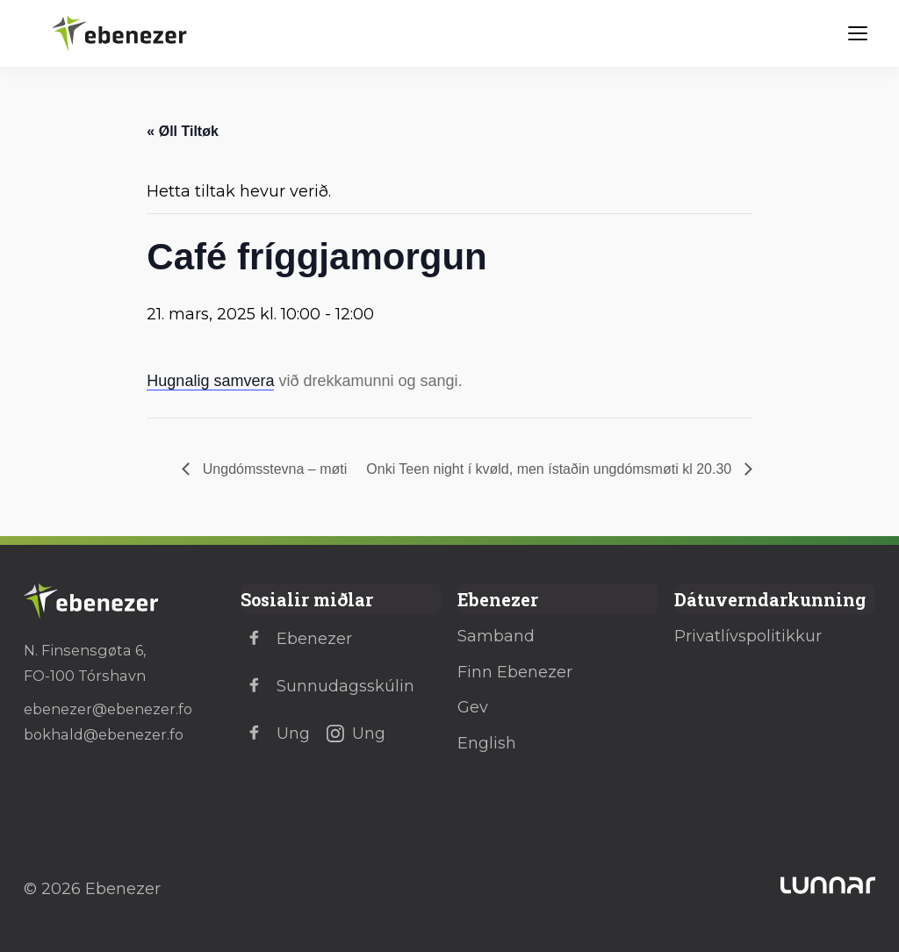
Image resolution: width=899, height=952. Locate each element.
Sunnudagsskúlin (327, 686)
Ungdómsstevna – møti (272, 469)
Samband (496, 636)
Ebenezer (296, 639)
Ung (275, 733)
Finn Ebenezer (514, 672)
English (486, 743)
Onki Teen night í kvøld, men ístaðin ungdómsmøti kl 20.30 (550, 469)
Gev (472, 707)
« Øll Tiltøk (183, 131)
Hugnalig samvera (210, 381)
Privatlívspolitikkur (748, 636)
